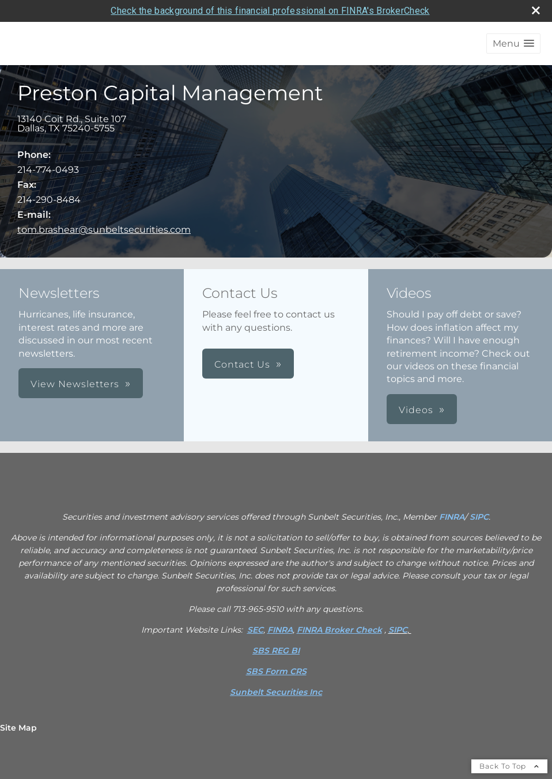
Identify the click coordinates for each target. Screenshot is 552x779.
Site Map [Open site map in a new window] (18, 728)
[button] (513, 43)
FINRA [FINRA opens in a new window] (451, 517)
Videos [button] (416, 409)
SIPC (397, 630)
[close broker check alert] (535, 10)
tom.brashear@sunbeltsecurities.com (104, 229)
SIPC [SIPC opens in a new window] (479, 517)
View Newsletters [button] (75, 384)
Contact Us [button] (242, 364)
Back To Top (509, 766)
